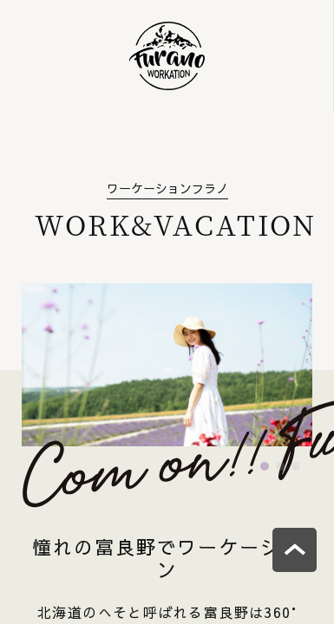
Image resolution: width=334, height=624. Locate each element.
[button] (264, 466)
